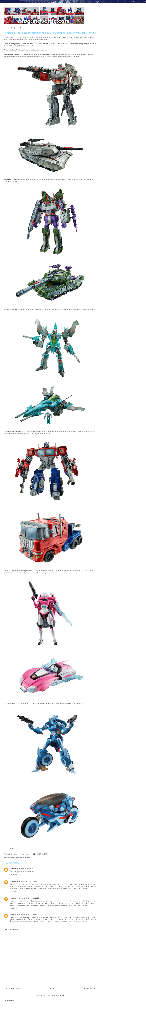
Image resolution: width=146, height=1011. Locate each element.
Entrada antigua (89, 988)
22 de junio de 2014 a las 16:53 (27, 869)
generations (20, 857)
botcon (13, 857)
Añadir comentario (11, 929)
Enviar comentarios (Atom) (55, 995)
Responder (13, 874)
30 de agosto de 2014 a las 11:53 (28, 898)
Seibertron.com (15, 849)
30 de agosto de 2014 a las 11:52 (28, 881)
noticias (27, 857)
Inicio (52, 988)
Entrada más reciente (13, 988)
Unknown (12, 869)
